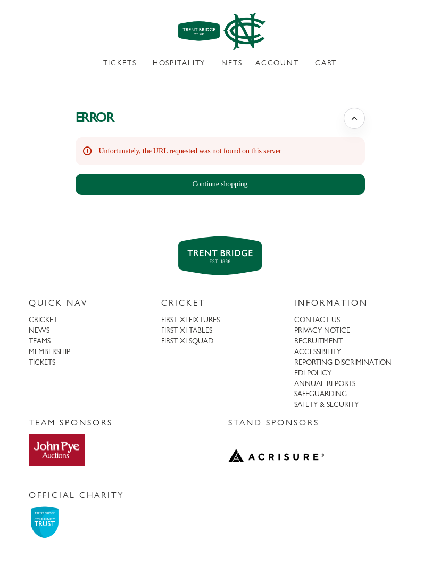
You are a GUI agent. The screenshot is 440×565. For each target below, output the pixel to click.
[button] (220, 184)
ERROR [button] (95, 117)
